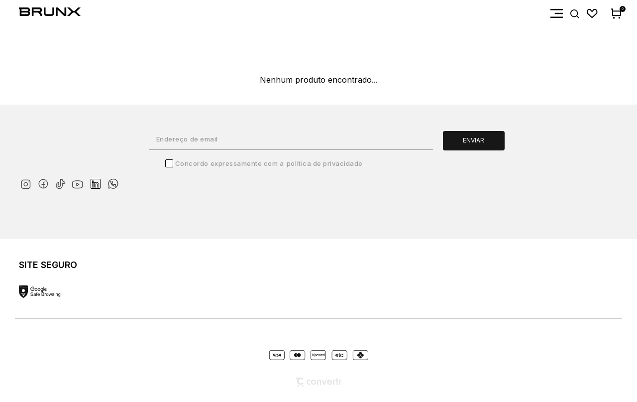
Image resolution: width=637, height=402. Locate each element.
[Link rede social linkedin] (98, 179)
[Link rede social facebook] (45, 182)
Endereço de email (187, 139)
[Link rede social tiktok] (62, 182)
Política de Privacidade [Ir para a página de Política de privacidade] (325, 163)
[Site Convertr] (318, 382)
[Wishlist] (592, 13)
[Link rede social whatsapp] (112, 178)
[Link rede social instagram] (27, 182)
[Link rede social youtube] (80, 179)
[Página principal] (40, 13)
